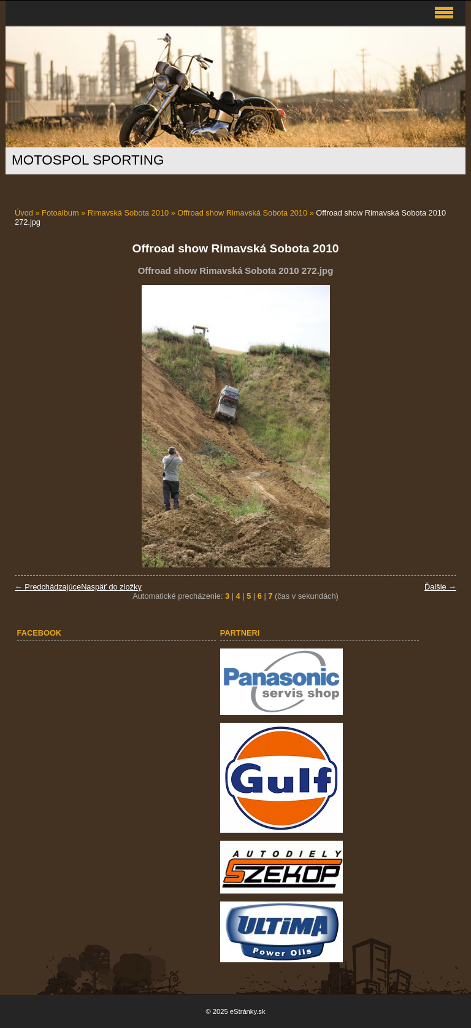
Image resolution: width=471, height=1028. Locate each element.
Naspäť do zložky (111, 586)
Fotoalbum (60, 212)
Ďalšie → (440, 586)
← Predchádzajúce (48, 586)
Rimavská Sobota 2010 (128, 212)
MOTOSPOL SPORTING (88, 160)
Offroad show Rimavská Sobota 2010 (242, 212)
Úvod (24, 212)
